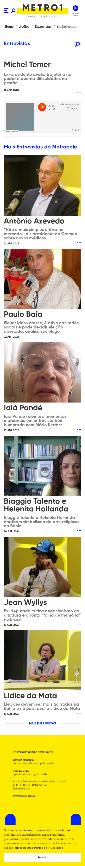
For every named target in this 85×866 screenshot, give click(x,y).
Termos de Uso (22, 848)
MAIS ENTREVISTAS (42, 723)
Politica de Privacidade (48, 848)
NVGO (31, 795)
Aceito (42, 857)
